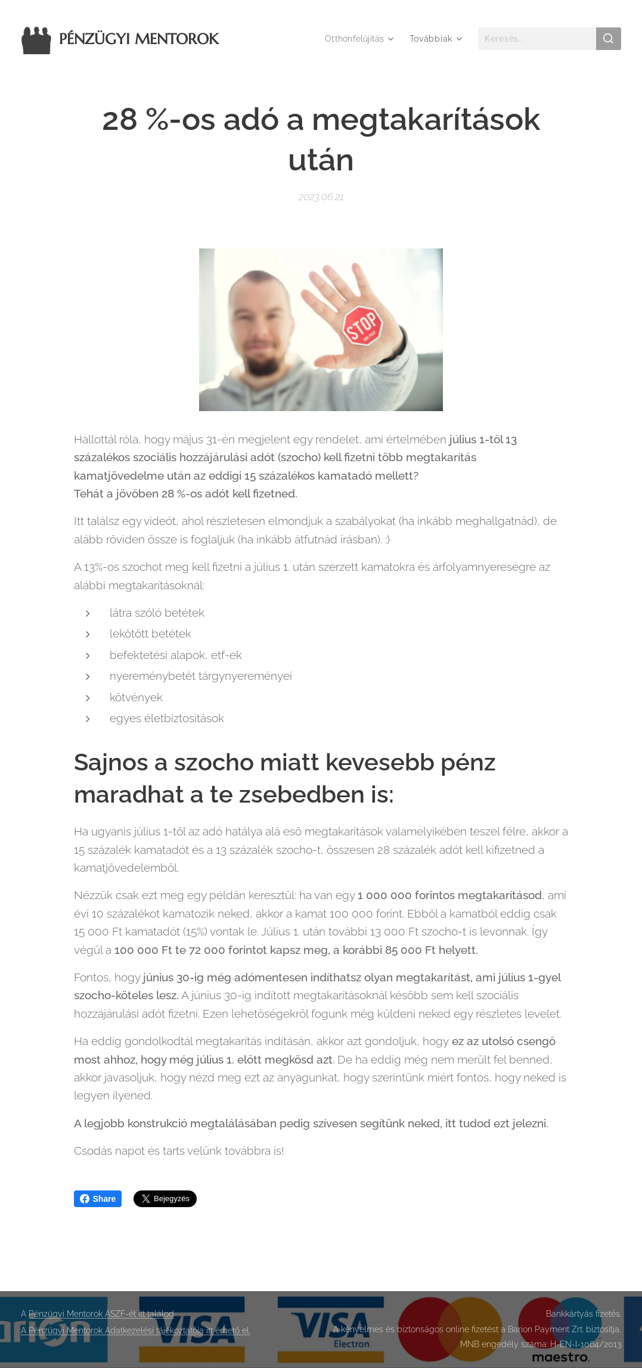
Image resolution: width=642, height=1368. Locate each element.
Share (98, 1199)
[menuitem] (359, 39)
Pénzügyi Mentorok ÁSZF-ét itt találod (101, 1314)
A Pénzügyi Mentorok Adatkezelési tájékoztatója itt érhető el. (135, 1330)
